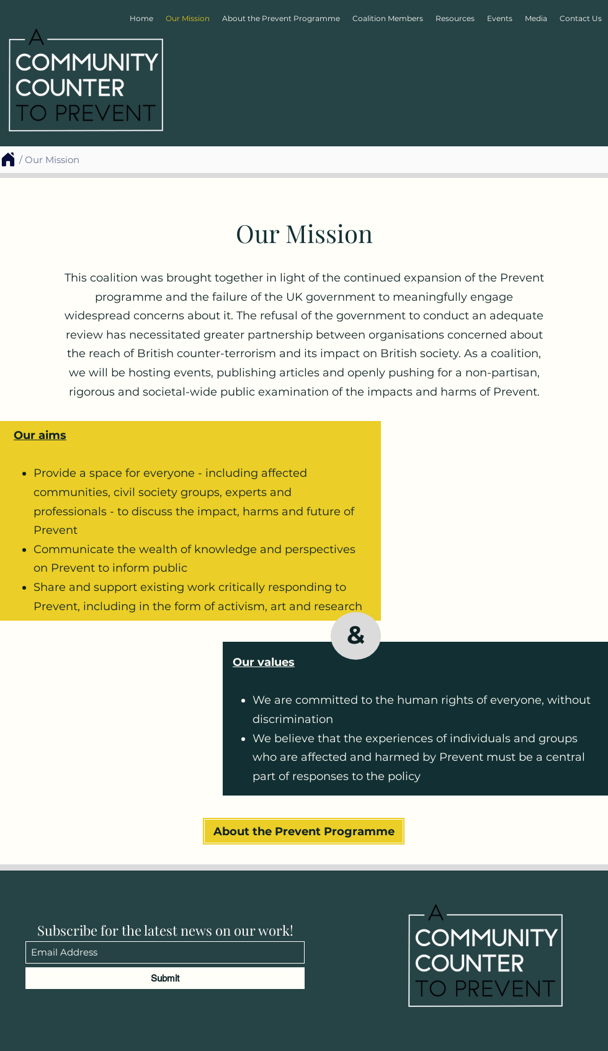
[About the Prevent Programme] (303, 831)
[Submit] (165, 978)
